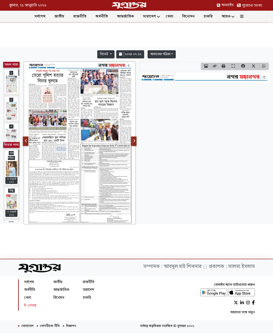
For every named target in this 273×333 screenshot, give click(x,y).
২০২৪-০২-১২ (130, 54)
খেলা (172, 16)
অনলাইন (225, 5)
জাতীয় (62, 16)
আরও (229, 16)
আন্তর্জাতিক (128, 16)
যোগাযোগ (27, 326)
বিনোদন (191, 16)
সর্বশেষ (43, 16)
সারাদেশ (152, 16)
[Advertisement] (136, 35)
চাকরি (211, 16)
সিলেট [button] (104, 54)
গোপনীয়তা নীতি (50, 326)
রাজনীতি (83, 16)
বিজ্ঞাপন (71, 326)
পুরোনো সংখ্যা (249, 5)
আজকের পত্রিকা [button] (160, 54)
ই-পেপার (30, 305)
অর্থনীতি (105, 16)
